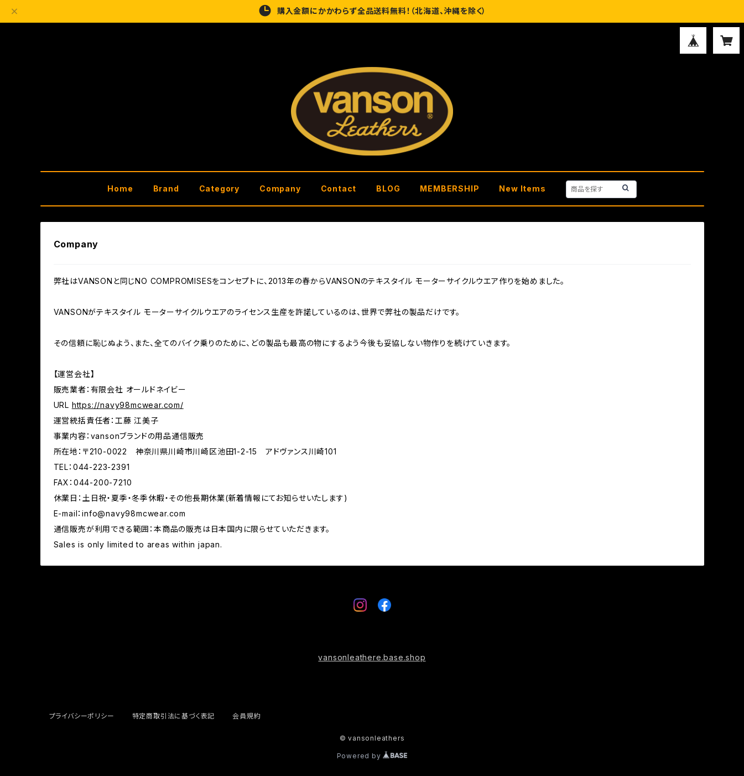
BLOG (388, 188)
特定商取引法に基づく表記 (173, 716)
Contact (339, 188)
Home (120, 188)
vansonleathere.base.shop (371, 657)
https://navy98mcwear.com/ (128, 405)
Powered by (372, 756)
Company (280, 188)
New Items (522, 188)
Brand (166, 188)
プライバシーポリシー (82, 716)
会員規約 (246, 716)
